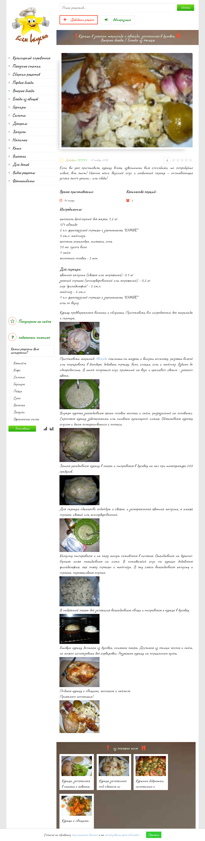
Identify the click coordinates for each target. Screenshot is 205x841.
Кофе (16, 370)
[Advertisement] (31, 249)
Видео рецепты (23, 173)
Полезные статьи (26, 66)
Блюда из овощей (25, 99)
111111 (81, 160)
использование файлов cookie (122, 835)
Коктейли (19, 363)
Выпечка (19, 156)
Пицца (17, 391)
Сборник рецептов (26, 74)
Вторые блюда (23, 91)
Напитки (19, 140)
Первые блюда (22, 82)
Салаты (18, 115)
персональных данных (85, 835)
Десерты (19, 123)
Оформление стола (26, 419)
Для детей (20, 164)
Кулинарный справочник (31, 58)
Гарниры (18, 107)
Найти (185, 7)
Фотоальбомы (23, 181)
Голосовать (22, 428)
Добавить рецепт (78, 19)
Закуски (18, 132)
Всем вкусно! (31, 25)
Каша (16, 148)
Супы (16, 398)
